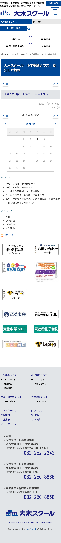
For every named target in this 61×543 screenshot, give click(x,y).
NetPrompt (31, 529)
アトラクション (9, 424)
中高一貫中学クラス (11, 397)
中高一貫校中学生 (15, 46)
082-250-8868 (39, 476)
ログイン (10, 22)
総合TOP (4, 54)
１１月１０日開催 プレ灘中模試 (23, 191)
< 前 (5, 84)
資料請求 (13, 28)
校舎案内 (5, 415)
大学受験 (45, 46)
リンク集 (35, 419)
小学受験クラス (9, 375)
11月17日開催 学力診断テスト (21, 184)
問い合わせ (37, 410)
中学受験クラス (39, 375)
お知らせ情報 (18, 54)
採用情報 (53, 3)
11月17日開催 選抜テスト (19, 187)
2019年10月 (30, 124)
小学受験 (15, 39)
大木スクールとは (10, 410)
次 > (55, 84)
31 (30, 168)
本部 (8, 217)
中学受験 (45, 39)
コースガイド (10, 380)
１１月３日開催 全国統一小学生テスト (26, 195)
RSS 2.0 (7, 235)
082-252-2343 (39, 452)
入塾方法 (5, 419)
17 (30, 154)
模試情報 (8, 388)
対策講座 (8, 384)
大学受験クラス (39, 397)
